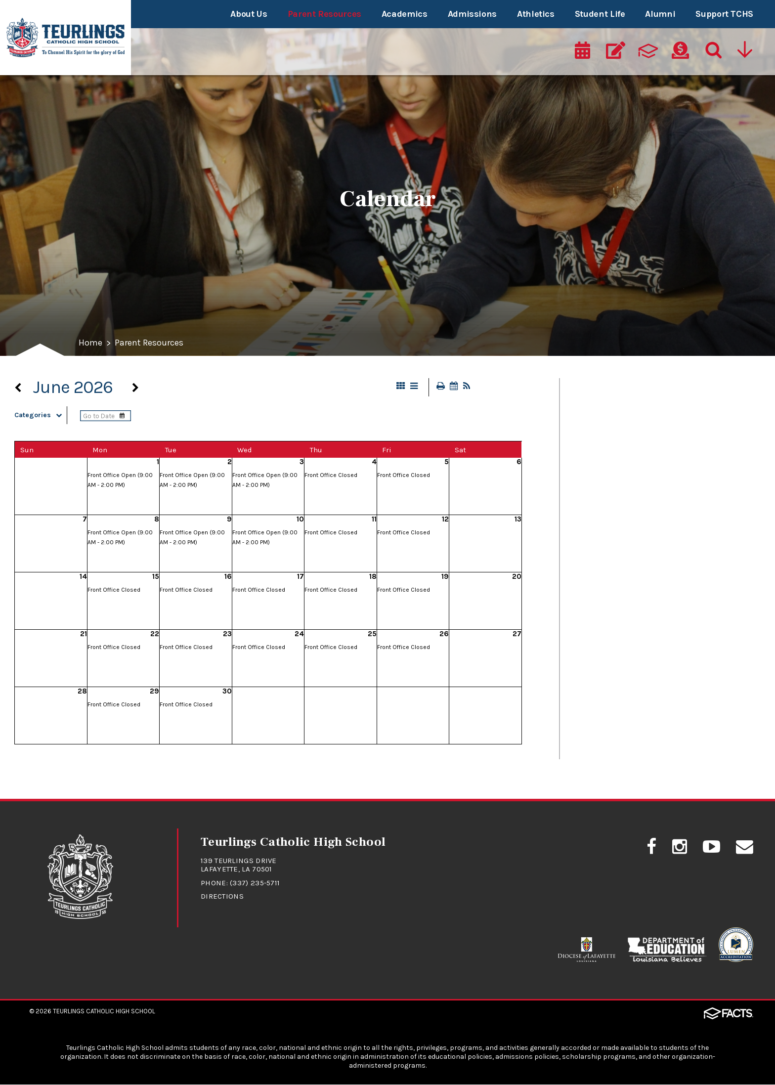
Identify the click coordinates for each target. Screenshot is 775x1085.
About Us (248, 13)
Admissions (472, 13)
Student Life (600, 13)
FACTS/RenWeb (612, 567)
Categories (40, 415)
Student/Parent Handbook (639, 671)
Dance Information (620, 498)
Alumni (660, 13)
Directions (222, 896)
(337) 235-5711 (255, 883)
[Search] (713, 53)
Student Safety (611, 705)
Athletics (536, 13)
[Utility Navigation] (746, 53)
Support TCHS (724, 13)
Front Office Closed (330, 475)
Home (90, 343)
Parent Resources (324, 13)
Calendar (596, 463)
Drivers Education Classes (637, 532)
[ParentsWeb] (648, 53)
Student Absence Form (630, 636)
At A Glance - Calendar (628, 394)
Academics (405, 13)
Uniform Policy (610, 740)
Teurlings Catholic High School (104, 1011)
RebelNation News (618, 601)
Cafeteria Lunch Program (635, 428)
